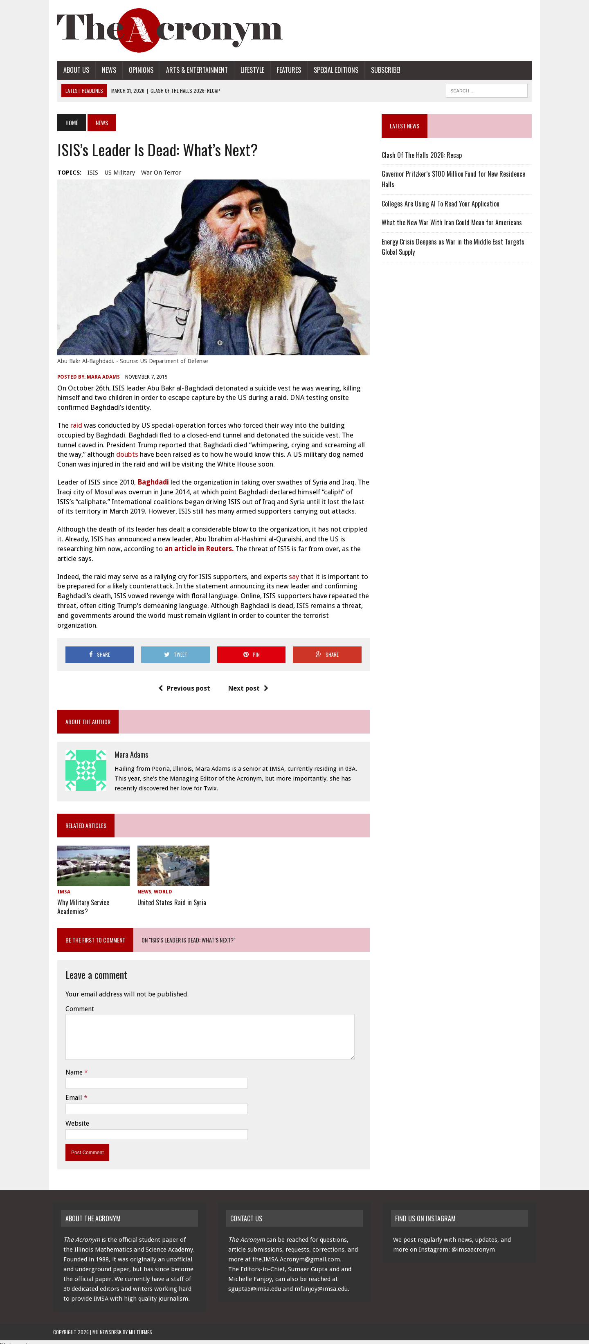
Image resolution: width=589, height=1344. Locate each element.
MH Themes (140, 1325)
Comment (75, 1002)
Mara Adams (99, 380)
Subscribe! (381, 70)
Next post (247, 681)
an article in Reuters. (196, 551)
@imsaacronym (473, 1243)
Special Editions (332, 70)
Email (70, 1091)
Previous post (183, 681)
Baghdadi (149, 485)
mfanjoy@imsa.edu (321, 1282)
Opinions (137, 70)
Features (285, 70)
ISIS (88, 172)
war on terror (157, 172)
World (160, 886)
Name (70, 1065)
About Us (72, 70)
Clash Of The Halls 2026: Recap (423, 155)
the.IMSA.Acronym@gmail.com (296, 1252)
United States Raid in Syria (169, 896)
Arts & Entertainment (193, 70)
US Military (115, 172)
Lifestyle (248, 70)
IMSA (59, 886)
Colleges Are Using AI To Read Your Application (442, 204)
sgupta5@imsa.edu (254, 1282)
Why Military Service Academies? (79, 900)
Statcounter (17, 1338)
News (105, 70)
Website (73, 1116)
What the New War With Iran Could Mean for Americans (453, 222)
